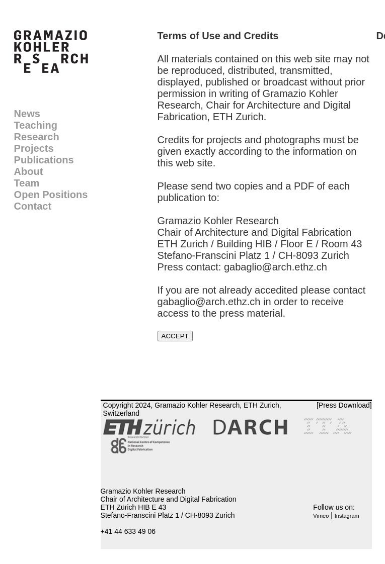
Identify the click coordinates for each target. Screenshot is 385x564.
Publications (44, 159)
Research (36, 136)
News (27, 113)
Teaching (35, 125)
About (28, 171)
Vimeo (321, 516)
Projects (34, 148)
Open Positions (51, 194)
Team (27, 183)
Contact (32, 206)
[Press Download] (344, 405)
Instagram (347, 516)
